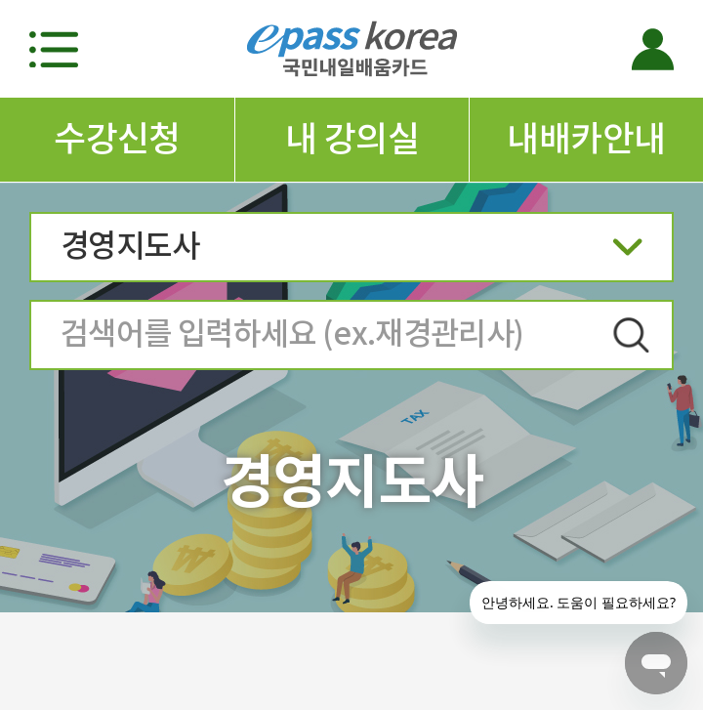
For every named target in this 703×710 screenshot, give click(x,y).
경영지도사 (351, 252)
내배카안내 (586, 138)
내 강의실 (352, 138)
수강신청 (117, 138)
